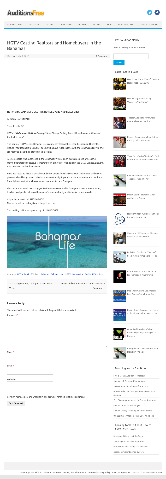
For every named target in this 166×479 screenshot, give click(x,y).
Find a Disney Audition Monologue (129, 376)
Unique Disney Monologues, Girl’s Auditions (133, 416)
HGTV (20, 274)
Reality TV (34, 25)
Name (10, 352)
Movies (96, 25)
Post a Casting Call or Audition (129, 47)
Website (11, 379)
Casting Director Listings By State (128, 452)
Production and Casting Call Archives (130, 446)
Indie (109, 25)
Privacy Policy (104, 472)
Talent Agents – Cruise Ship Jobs (128, 441)
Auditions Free (155, 472)
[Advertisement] (57, 84)
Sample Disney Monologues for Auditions (132, 410)
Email (10, 365)
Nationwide (77, 274)
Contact (136, 472)
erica (13, 56)
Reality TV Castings (94, 274)
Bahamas (45, 274)
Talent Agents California (31, 472)
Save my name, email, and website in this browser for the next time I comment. (46, 397)
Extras (49, 25)
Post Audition (125, 25)
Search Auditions (149, 25)
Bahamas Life (57, 274)
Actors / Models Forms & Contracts (79, 472)
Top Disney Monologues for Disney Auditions (134, 400)
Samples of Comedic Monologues (129, 381)
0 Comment (102, 56)
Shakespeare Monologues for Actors (130, 386)
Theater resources (52, 472)
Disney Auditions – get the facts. (128, 436)
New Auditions (14, 25)
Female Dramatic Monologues (127, 405)
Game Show (65, 25)
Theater (82, 25)
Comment (12, 315)
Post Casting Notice (121, 472)
